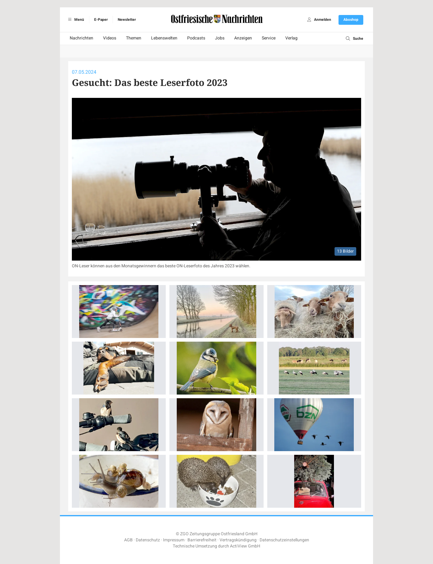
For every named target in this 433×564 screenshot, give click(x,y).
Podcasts (196, 38)
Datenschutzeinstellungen (284, 540)
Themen (133, 38)
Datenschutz (148, 540)
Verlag (291, 38)
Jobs (219, 38)
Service (269, 38)
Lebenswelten (164, 38)
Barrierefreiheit (201, 540)
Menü (75, 19)
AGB (128, 540)
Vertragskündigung (238, 540)
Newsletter (127, 19)
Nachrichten (81, 38)
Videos (109, 38)
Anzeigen (243, 38)
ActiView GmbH (245, 546)
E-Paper (101, 19)
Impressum (173, 540)
